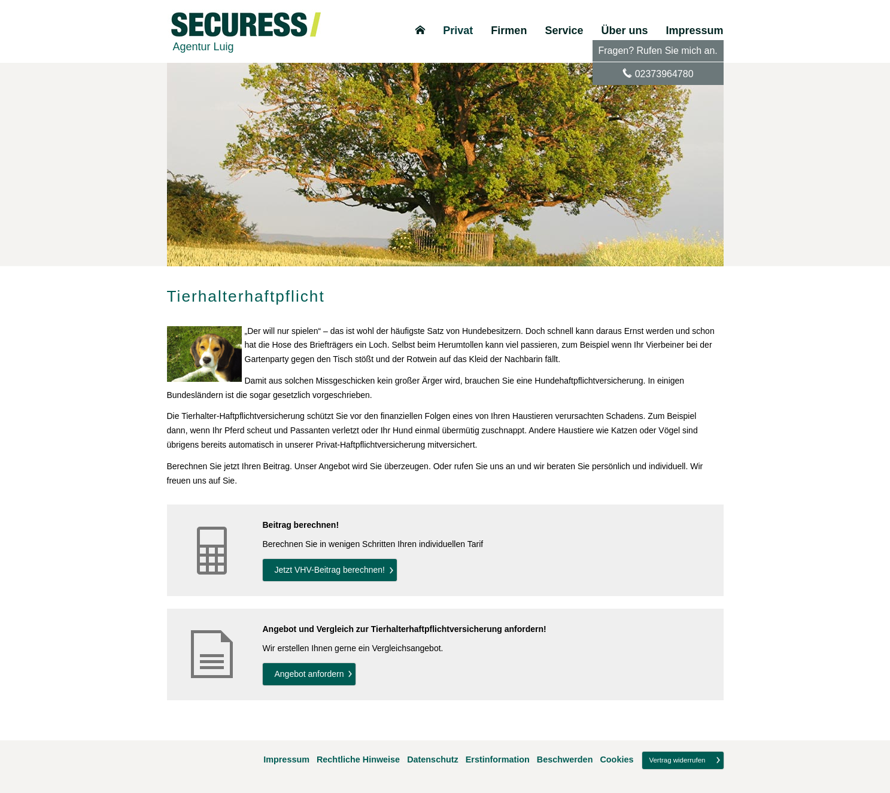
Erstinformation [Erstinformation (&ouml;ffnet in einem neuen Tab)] (498, 759)
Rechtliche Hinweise (358, 759)
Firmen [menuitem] (509, 30)
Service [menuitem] (564, 30)
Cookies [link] (616, 759)
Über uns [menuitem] (624, 30)
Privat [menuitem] (458, 30)
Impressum (286, 759)
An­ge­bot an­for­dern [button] (309, 674)
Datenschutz (432, 759)
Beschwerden (565, 759)
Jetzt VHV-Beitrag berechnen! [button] (330, 570)
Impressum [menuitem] (694, 30)
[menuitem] (420, 30)
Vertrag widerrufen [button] (677, 760)
